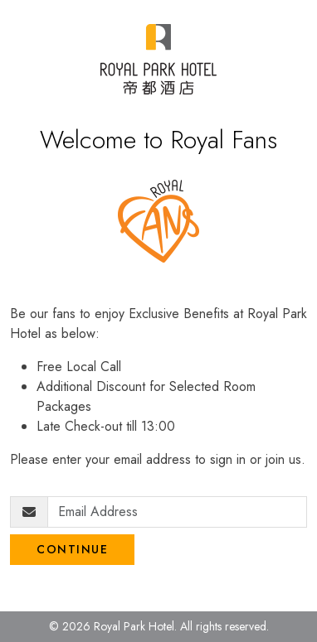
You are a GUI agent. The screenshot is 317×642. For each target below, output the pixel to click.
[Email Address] (177, 512)
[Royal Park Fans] (158, 59)
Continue (72, 549)
